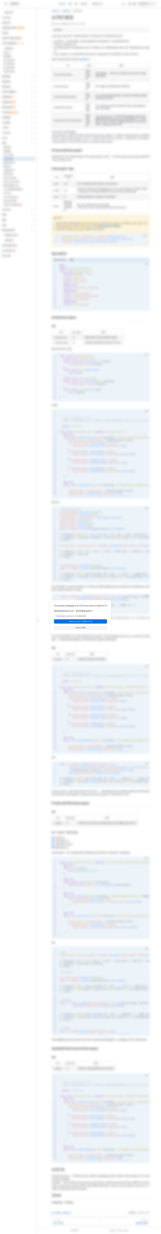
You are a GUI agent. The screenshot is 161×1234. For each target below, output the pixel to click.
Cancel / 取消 (81, 628)
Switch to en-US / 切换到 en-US (80, 621)
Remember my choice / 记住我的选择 (71, 616)
